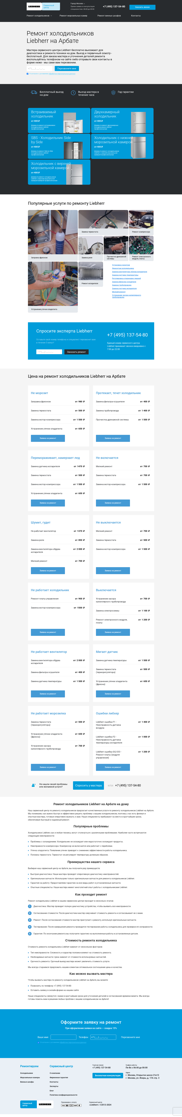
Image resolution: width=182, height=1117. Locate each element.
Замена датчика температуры (125, 275)
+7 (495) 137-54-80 (115, 6)
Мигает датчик (107, 652)
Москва (79, 3)
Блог (52, 1090)
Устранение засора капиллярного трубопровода (126, 296)
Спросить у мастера (88, 785)
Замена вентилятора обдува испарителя (129, 272)
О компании (55, 1073)
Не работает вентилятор (49, 652)
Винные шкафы (28, 1082)
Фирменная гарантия (60, 1077)
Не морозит (39, 393)
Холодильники (27, 1073)
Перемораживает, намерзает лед (55, 458)
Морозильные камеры (31, 1077)
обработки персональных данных (62, 74)
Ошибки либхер (107, 713)
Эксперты (54, 1086)
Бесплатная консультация (108, 1075)
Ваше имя (43, 1037)
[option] (51, 93)
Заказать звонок (142, 6)
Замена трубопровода (121, 285)
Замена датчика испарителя (124, 288)
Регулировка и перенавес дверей (126, 278)
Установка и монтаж (121, 265)
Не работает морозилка (48, 713)
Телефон (83, 1037)
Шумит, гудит (40, 522)
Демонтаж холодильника (123, 268)
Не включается (107, 458)
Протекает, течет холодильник (118, 393)
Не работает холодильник (50, 590)
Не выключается (108, 522)
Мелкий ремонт (119, 292)
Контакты (54, 1082)
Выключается (106, 590)
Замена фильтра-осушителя (124, 282)
